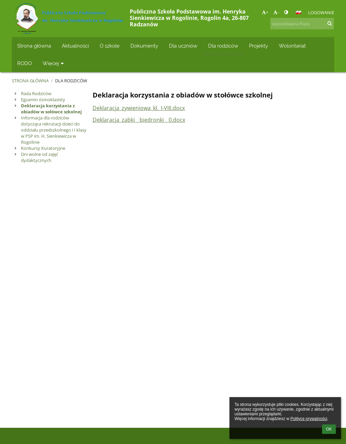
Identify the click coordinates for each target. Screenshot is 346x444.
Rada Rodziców (36, 93)
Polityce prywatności (308, 418)
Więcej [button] (54, 63)
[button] (298, 12)
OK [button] (329, 429)
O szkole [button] (110, 46)
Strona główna (30, 81)
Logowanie (321, 12)
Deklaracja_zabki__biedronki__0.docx (139, 119)
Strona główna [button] (34, 46)
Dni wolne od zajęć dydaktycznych (39, 157)
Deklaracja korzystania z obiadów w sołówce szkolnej (51, 109)
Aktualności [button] (75, 46)
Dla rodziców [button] (223, 46)
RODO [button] (24, 63)
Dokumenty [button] (144, 46)
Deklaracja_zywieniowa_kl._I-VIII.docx (139, 108)
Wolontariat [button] (292, 46)
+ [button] (265, 12)
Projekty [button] (258, 46)
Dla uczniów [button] (183, 46)
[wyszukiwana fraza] (302, 24)
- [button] (276, 12)
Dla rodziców (71, 81)
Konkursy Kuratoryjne (43, 148)
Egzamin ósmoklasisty (43, 99)
